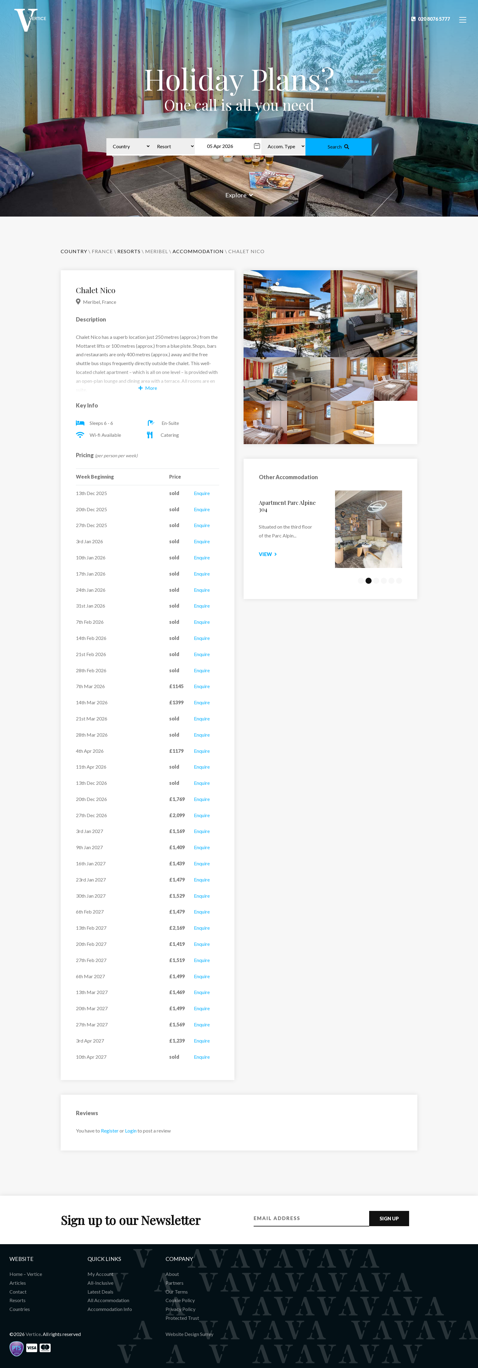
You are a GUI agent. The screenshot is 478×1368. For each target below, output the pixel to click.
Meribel (156, 251)
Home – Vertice (25, 1274)
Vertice (33, 1334)
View (278, 554)
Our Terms (177, 1291)
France (102, 251)
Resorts (17, 1300)
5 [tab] (391, 581)
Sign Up (389, 1218)
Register (110, 1130)
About (172, 1274)
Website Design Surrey (189, 1334)
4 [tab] (384, 581)
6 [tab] (399, 581)
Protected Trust (182, 1318)
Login (131, 1130)
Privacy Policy (180, 1309)
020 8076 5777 (430, 19)
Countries (19, 1309)
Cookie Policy (180, 1300)
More (147, 388)
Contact (18, 1291)
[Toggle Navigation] (463, 19)
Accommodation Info (109, 1309)
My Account (100, 1274)
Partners (175, 1283)
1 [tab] (361, 581)
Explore (239, 195)
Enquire (202, 493)
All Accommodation (108, 1300)
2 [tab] (369, 581)
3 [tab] (376, 581)
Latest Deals (100, 1291)
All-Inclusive (100, 1283)
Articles (17, 1283)
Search (338, 146)
